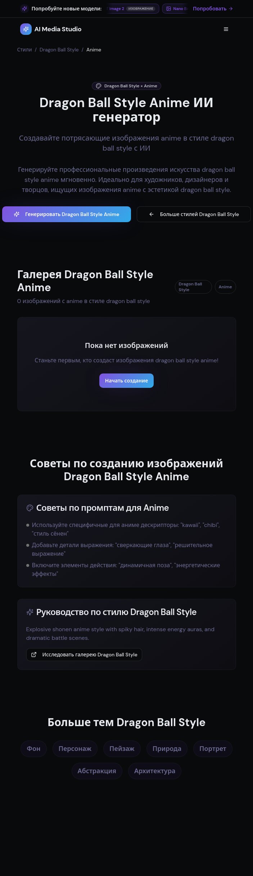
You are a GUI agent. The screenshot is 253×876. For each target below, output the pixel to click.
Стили (24, 49)
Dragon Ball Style (59, 49)
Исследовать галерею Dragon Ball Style (84, 654)
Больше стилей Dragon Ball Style (194, 214)
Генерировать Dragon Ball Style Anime (66, 214)
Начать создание (126, 380)
